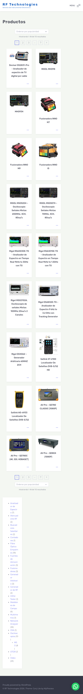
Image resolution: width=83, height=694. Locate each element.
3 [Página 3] (28, 42)
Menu (75, 5)
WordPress (26, 685)
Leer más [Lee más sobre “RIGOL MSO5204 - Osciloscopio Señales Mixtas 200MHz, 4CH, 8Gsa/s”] (27, 225)
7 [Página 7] (40, 42)
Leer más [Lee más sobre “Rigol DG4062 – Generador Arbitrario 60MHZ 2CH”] (27, 377)
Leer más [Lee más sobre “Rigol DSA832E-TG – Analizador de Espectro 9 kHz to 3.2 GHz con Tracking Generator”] (57, 324)
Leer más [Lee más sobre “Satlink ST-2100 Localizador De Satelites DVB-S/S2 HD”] (57, 377)
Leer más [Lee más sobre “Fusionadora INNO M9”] (27, 176)
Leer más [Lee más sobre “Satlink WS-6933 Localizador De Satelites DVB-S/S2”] (27, 427)
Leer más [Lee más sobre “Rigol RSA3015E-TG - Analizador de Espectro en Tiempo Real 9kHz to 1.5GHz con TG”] (57, 273)
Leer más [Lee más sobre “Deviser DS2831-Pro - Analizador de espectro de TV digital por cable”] (27, 83)
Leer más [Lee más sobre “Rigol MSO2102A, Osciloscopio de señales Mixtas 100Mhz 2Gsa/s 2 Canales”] (27, 324)
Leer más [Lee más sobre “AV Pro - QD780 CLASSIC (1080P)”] (57, 427)
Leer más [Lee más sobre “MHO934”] (27, 130)
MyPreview (49, 688)
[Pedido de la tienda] (32, 31)
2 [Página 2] (22, 42)
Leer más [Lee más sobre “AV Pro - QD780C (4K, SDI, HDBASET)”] (27, 467)
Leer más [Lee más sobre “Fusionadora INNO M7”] (57, 130)
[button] (75, 686)
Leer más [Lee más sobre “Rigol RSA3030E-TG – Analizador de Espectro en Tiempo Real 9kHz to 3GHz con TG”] (27, 273)
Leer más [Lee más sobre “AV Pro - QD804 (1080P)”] (57, 467)
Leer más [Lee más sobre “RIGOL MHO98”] (57, 83)
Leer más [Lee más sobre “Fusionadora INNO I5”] (57, 176)
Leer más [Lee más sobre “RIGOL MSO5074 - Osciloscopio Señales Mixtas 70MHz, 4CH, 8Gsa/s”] (57, 225)
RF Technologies (20, 4)
